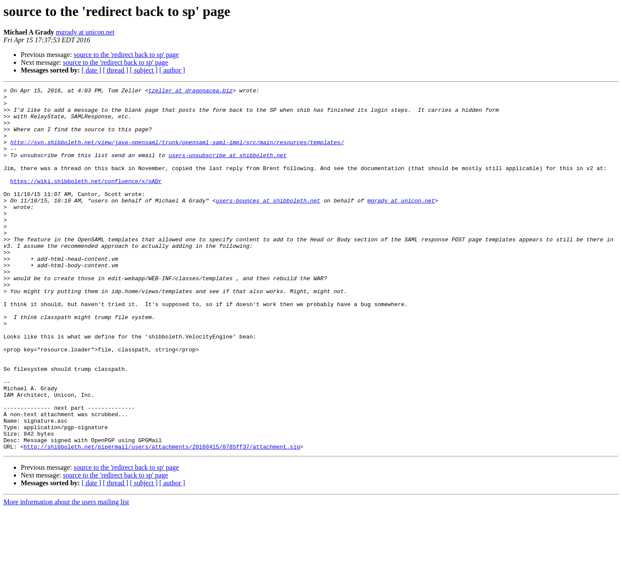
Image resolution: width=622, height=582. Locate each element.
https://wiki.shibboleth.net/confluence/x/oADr (86, 200)
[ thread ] (115, 70)
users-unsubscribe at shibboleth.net (227, 169)
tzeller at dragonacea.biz (190, 91)
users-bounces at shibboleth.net (268, 224)
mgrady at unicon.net (85, 32)
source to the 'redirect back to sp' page (126, 54)
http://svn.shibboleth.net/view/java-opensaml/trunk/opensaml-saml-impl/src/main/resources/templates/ (177, 154)
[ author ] (172, 70)
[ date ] (91, 70)
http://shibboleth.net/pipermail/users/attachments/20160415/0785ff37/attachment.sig (162, 519)
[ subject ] (144, 70)
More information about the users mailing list (66, 574)
